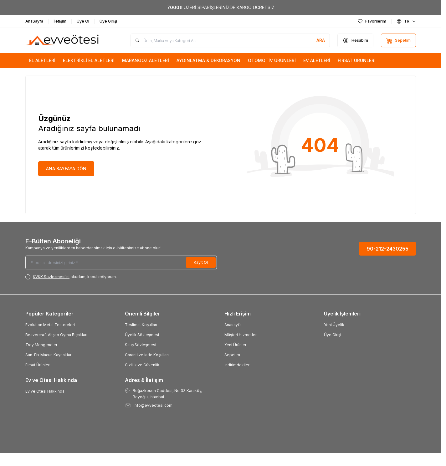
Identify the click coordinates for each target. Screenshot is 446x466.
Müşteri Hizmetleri (241, 334)
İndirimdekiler (236, 365)
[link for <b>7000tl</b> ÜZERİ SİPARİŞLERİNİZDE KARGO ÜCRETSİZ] (220, 7)
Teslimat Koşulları (141, 324)
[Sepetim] (398, 40)
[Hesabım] (355, 40)
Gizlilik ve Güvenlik (142, 365)
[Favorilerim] (372, 21)
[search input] (230, 40)
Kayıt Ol (201, 262)
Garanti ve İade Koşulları (147, 354)
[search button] (320, 40)
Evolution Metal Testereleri (50, 324)
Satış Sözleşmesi (140, 344)
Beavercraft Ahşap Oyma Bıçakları (56, 334)
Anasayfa (233, 324)
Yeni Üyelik (334, 324)
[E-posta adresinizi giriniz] (121, 262)
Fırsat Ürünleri (37, 365)
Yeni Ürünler (235, 344)
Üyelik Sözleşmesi (142, 334)
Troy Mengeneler (41, 344)
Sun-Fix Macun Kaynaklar (48, 354)
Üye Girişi (332, 334)
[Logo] (62, 40)
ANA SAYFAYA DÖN (66, 168)
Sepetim (232, 354)
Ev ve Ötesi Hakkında (44, 391)
